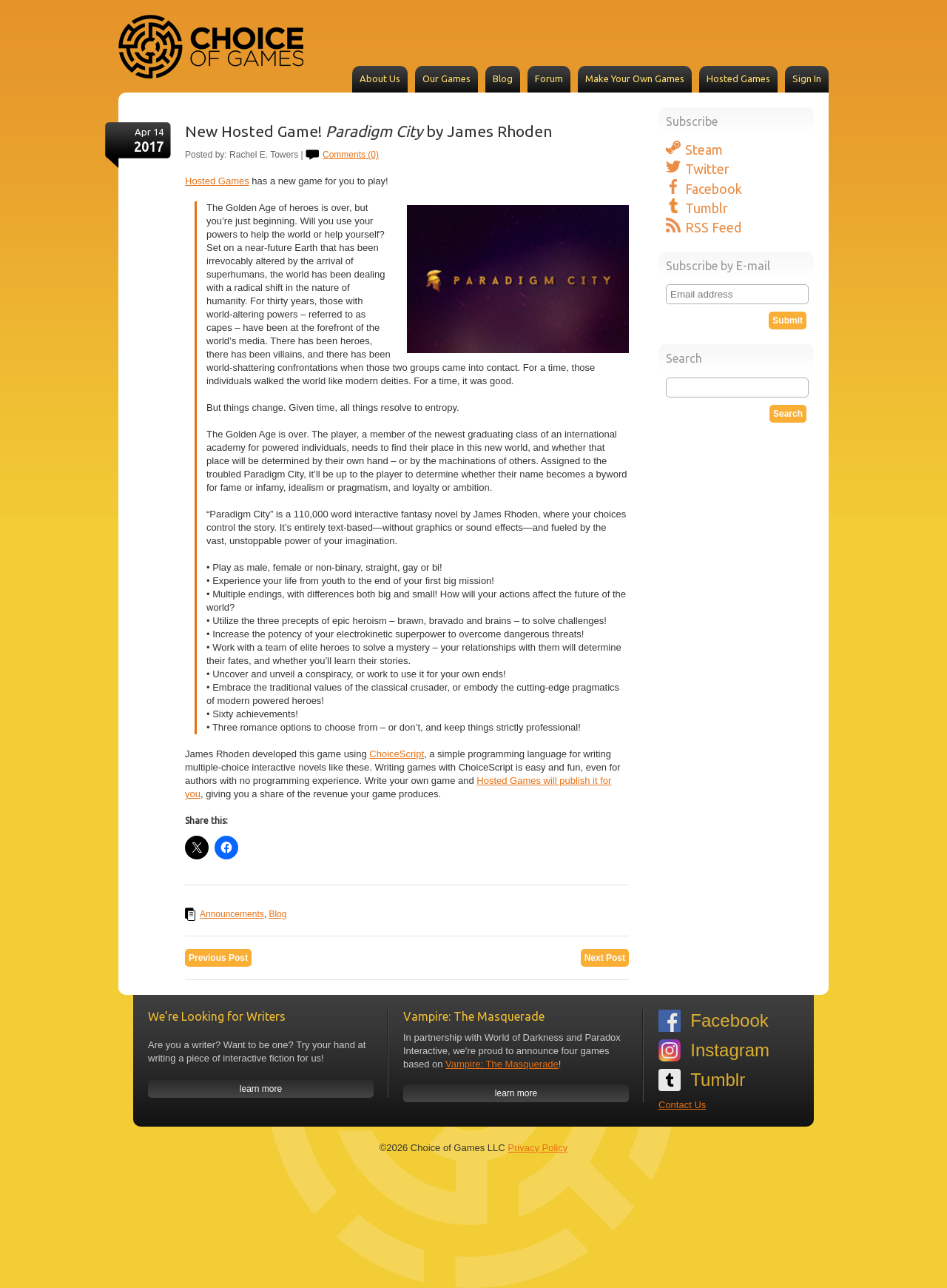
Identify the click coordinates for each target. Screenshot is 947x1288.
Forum (549, 78)
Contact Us (682, 1104)
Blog (503, 78)
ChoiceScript (396, 753)
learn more (261, 1089)
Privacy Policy (537, 1147)
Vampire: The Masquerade (502, 1064)
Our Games (446, 78)
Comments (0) (351, 155)
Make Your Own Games (634, 78)
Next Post (604, 958)
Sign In (806, 78)
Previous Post (218, 958)
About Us (380, 78)
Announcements (232, 914)
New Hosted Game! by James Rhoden (369, 131)
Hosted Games (738, 78)
